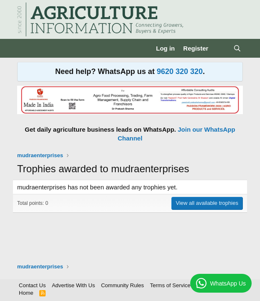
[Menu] (24, 48)
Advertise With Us (73, 285)
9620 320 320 (180, 71)
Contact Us (32, 285)
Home (26, 293)
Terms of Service (170, 285)
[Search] (237, 48)
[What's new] (220, 48)
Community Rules (122, 285)
